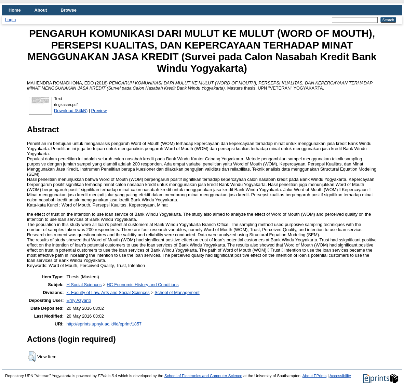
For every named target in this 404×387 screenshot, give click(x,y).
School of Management (177, 292)
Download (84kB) (70, 110)
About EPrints (314, 376)
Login (10, 19)
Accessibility (340, 376)
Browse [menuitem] (69, 10)
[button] (32, 356)
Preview (99, 110)
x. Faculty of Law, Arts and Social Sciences (107, 292)
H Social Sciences (84, 284)
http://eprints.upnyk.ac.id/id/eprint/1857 (104, 323)
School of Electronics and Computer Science (203, 376)
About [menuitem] (41, 10)
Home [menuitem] (15, 10)
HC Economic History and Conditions (143, 284)
